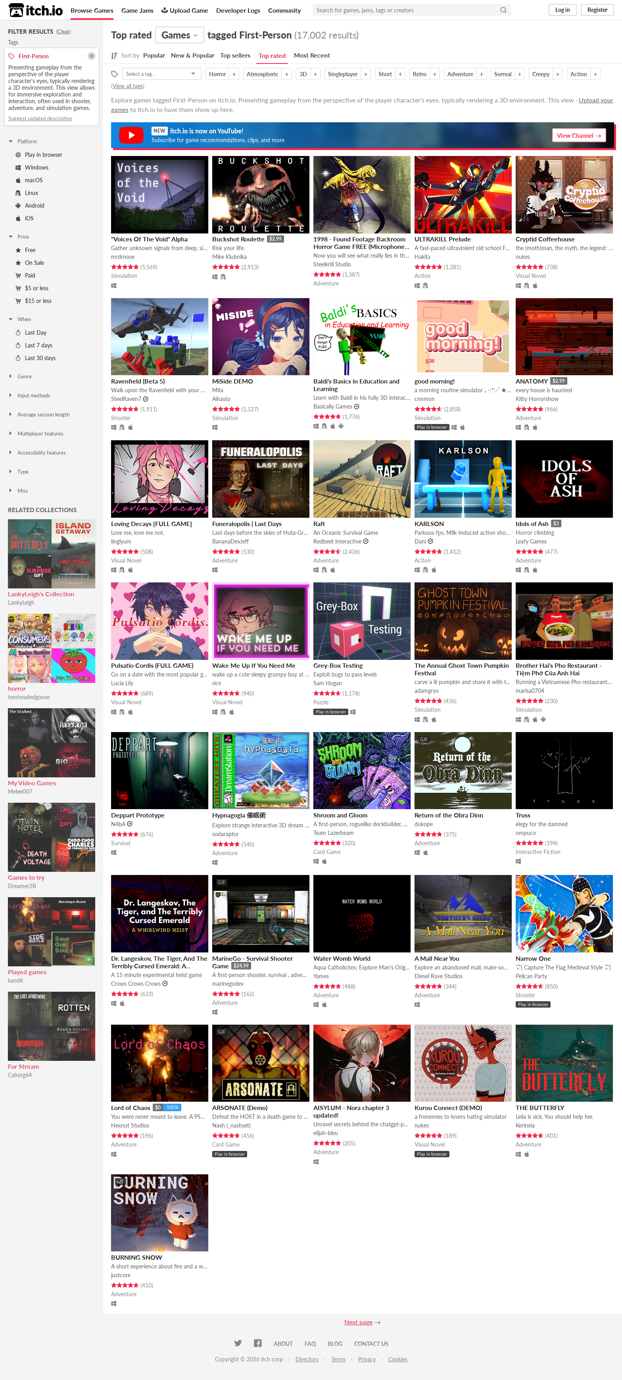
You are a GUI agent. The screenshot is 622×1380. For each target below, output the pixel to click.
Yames (321, 976)
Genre (20, 376)
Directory (307, 1359)
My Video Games (32, 782)
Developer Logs (238, 10)
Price (18, 236)
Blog (335, 1343)
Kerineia (525, 1125)
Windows (31, 167)
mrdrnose (122, 256)
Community (284, 10)
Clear (63, 31)
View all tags (128, 86)
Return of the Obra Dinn (449, 815)
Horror (217, 74)
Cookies (397, 1359)
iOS (24, 218)
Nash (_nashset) (231, 1125)
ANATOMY (532, 381)
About (283, 1343)
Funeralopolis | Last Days (247, 523)
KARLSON (429, 523)
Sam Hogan (327, 683)
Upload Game (184, 10)
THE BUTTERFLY (540, 1107)
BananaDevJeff (230, 541)
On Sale (29, 262)
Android (29, 205)
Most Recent (312, 55)
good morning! (435, 381)
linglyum (121, 541)
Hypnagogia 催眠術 (239, 815)
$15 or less (33, 300)
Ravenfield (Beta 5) (138, 381)
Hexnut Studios (130, 1125)
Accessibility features (37, 452)
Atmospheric (262, 74)
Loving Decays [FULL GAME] (151, 523)
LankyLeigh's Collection (41, 593)
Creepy (540, 74)
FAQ (310, 1343)
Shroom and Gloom (340, 815)
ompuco (526, 832)
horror (17, 688)
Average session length (38, 414)
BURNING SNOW (136, 1257)
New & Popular (192, 55)
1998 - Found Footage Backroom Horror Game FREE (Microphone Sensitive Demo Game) (359, 246)
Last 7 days (33, 345)
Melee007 (20, 791)
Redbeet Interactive (337, 541)
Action (578, 74)
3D (303, 74)
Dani (420, 541)
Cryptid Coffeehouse (545, 239)
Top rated (272, 55)
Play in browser (38, 154)
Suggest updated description (40, 118)
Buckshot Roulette (238, 239)
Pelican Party (531, 976)
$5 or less (31, 288)
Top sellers (235, 55)
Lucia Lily (122, 683)
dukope (424, 824)
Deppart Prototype (138, 815)
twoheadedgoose (29, 697)
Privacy (367, 1359)
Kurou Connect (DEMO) (448, 1107)
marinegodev (228, 983)
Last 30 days (35, 358)
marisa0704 (530, 690)
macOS (29, 180)
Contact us (371, 1343)
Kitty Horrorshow (537, 398)
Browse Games (92, 10)
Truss (523, 815)
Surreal (502, 74)
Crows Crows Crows (136, 983)
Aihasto (221, 398)
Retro (419, 74)
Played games (27, 971)
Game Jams (137, 10)
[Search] (503, 10)
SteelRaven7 (126, 398)
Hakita (422, 256)
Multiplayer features (35, 433)
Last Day (30, 332)
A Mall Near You (437, 958)
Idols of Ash (532, 523)
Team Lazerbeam (333, 832)
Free (25, 250)
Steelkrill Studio (332, 264)
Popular (154, 55)
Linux (26, 192)
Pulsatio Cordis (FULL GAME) (152, 665)
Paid (25, 275)
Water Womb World (342, 958)
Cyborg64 (20, 1075)
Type (18, 471)
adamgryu (427, 690)
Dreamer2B (22, 886)
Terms (338, 1359)
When (19, 319)
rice (216, 683)
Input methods (29, 395)
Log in (562, 9)
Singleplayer (342, 74)
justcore (121, 1275)
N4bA (118, 824)
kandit (15, 980)
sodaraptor (225, 834)
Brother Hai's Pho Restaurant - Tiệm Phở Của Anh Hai (559, 669)
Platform (22, 141)
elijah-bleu (325, 1132)
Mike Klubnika (229, 256)
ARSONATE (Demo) (239, 1107)
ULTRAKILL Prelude (443, 239)
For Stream (23, 1066)
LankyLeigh (21, 602)
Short (385, 74)
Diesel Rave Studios (439, 976)
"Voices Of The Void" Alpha (149, 239)
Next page (358, 1322)
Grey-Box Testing (338, 665)
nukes (523, 256)
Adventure (460, 74)
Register (597, 9)
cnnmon (425, 398)
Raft (319, 523)
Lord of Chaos (130, 1107)
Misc (18, 491)
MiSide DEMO (232, 381)
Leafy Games (531, 541)
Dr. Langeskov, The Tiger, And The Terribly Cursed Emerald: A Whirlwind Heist (159, 965)
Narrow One (533, 958)
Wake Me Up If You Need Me (254, 665)
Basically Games (332, 406)
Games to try (26, 877)
